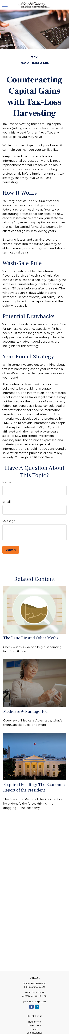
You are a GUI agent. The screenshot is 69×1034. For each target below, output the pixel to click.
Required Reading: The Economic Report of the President (34, 787)
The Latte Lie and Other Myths (30, 638)
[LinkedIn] (37, 1007)
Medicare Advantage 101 (25, 711)
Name (6, 482)
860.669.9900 (38, 983)
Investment (34, 1025)
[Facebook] (31, 1007)
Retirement (34, 1021)
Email (6, 501)
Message (8, 521)
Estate (34, 1029)
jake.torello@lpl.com (34, 1001)
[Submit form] (10, 550)
